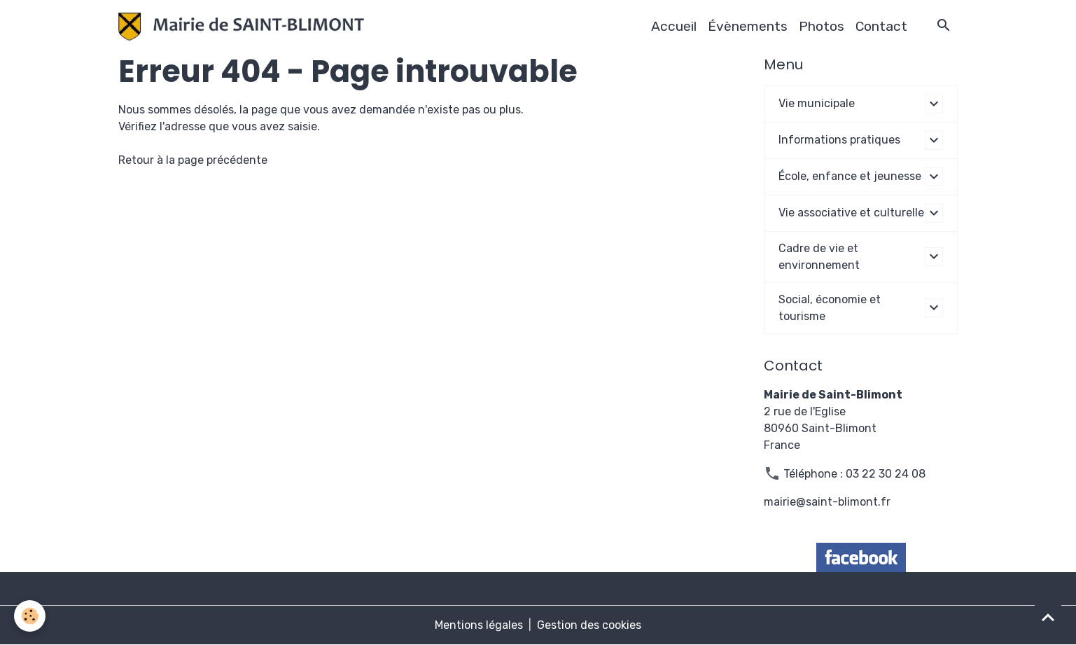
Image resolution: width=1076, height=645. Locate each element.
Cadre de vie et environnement (819, 257)
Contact (881, 26)
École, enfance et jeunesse (849, 176)
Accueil (674, 26)
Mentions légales (479, 625)
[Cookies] (30, 616)
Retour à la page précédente (192, 160)
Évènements (748, 26)
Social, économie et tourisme (829, 308)
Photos (821, 26)
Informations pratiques (839, 139)
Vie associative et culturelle (851, 212)
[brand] (244, 27)
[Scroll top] (1047, 616)
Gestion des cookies (589, 625)
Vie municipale (816, 103)
